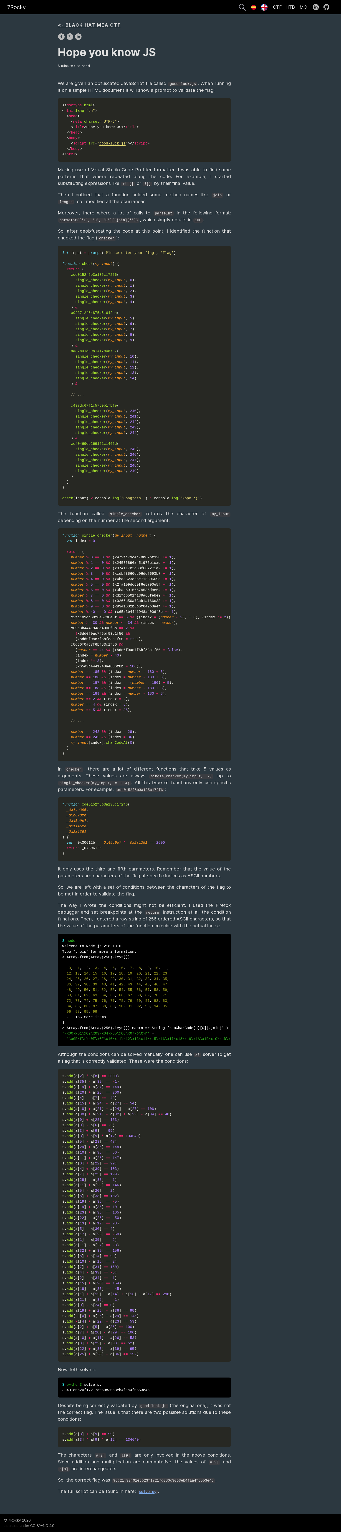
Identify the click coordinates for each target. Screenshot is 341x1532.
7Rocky (16, 7)
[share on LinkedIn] (78, 39)
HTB (290, 7)
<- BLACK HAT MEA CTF (89, 25)
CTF (277, 7)
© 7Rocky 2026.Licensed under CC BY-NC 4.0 (29, 1523)
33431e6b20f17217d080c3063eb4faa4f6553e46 (106, 1387)
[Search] (242, 8)
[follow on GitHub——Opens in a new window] (328, 7)
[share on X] (70, 39)
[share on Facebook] (62, 39)
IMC (302, 7)
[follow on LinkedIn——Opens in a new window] (317, 7)
